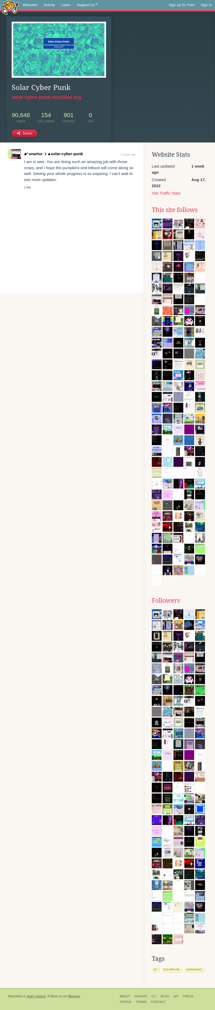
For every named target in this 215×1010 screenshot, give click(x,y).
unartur (33, 153)
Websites (30, 5)
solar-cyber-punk (65, 153)
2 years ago (128, 154)
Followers (166, 600)
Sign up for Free (181, 5)
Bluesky (74, 996)
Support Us (87, 5)
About (125, 996)
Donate (141, 996)
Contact (158, 1002)
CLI (154, 996)
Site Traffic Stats (166, 193)
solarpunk (171, 969)
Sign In (206, 5)
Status (125, 1002)
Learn (66, 5)
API (176, 996)
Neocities (15, 996)
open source (36, 996)
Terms (141, 1002)
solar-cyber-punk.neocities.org (46, 97)
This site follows (175, 209)
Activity (49, 5)
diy (155, 969)
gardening (193, 969)
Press (188, 996)
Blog (165, 996)
